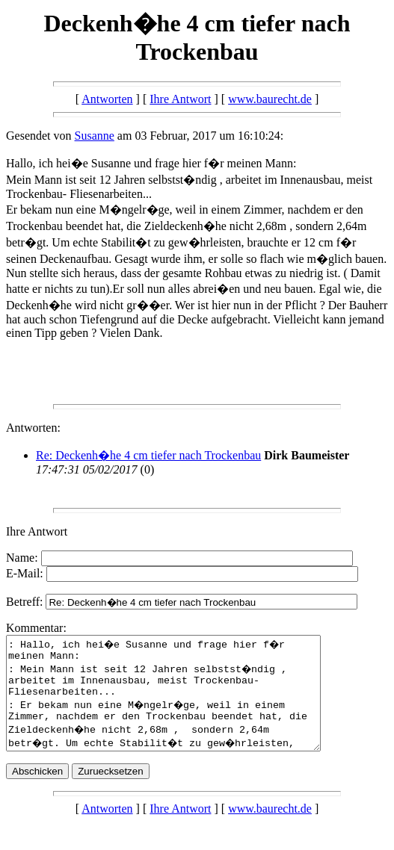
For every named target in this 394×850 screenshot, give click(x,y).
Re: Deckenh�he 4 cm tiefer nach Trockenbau (148, 455)
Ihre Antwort (180, 99)
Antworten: (33, 427)
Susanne (94, 135)
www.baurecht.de (270, 99)
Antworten (106, 99)
